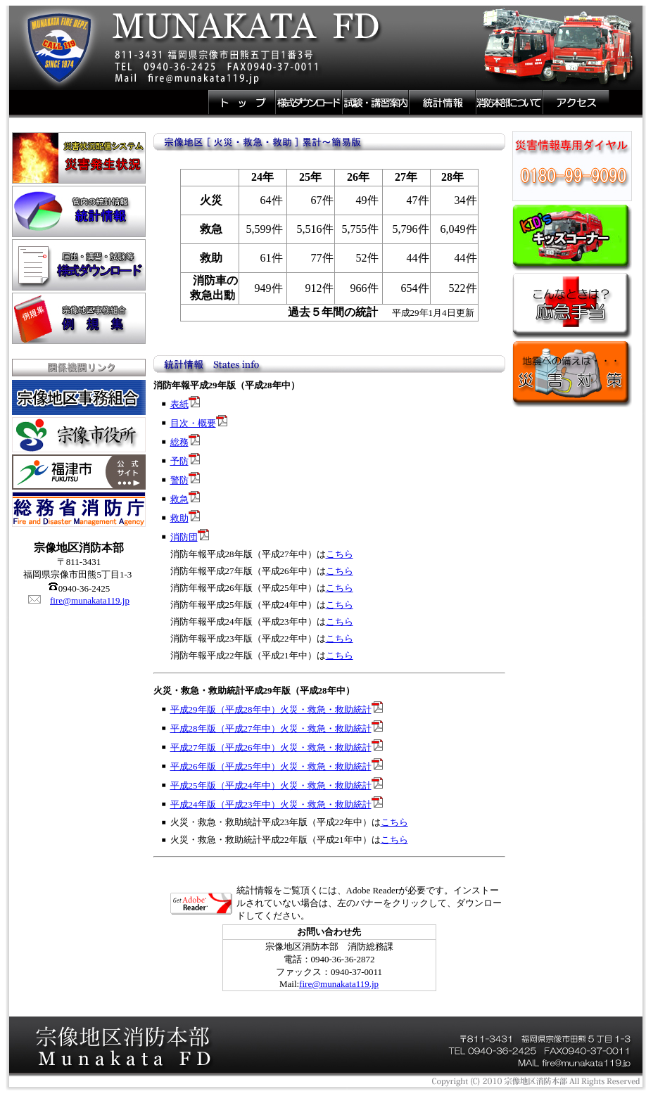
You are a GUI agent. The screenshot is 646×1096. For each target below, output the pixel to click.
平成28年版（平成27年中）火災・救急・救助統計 (271, 728)
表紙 (179, 404)
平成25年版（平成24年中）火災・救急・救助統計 (271, 785)
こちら (339, 554)
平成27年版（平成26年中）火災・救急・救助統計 (271, 747)
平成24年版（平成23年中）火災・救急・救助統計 (271, 804)
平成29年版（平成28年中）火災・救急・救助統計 (271, 709)
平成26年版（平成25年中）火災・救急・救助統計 (271, 766)
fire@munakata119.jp (89, 600)
